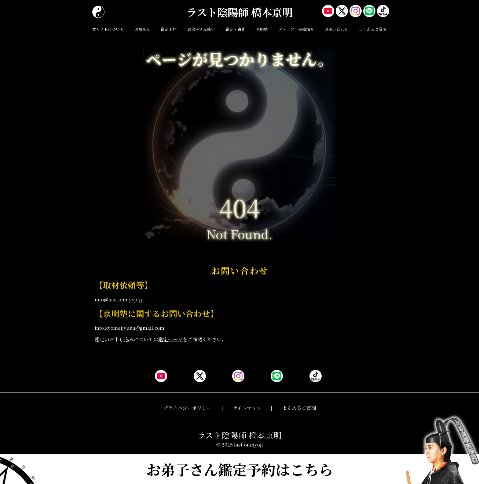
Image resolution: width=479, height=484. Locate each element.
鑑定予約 (169, 29)
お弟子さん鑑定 (201, 29)
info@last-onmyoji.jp (119, 299)
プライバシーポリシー (187, 407)
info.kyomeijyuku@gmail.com (129, 327)
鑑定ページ (170, 339)
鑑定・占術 (236, 29)
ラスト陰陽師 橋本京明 (239, 12)
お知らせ (142, 29)
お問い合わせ (336, 29)
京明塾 (262, 29)
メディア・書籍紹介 (296, 29)
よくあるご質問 (373, 29)
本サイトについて (108, 29)
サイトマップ (246, 407)
